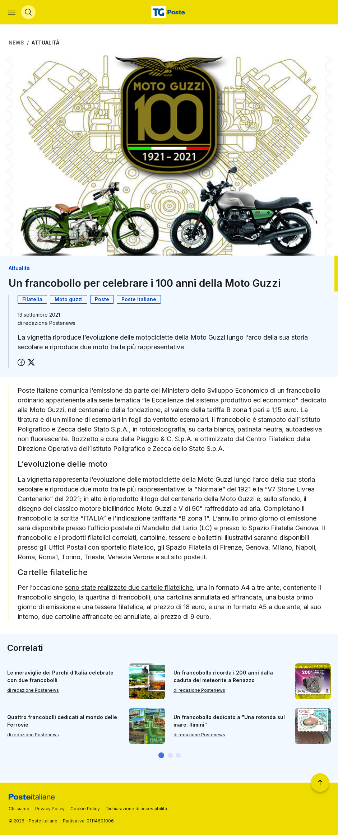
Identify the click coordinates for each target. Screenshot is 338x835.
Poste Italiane (138, 301)
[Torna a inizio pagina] (320, 782)
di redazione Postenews (33, 691)
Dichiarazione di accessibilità (136, 808)
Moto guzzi (69, 301)
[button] (161, 757)
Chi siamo (19, 808)
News (16, 44)
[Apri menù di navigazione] (12, 13)
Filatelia (32, 301)
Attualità (45, 44)
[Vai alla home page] (169, 13)
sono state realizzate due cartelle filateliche (129, 589)
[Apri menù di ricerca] (29, 13)
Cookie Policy (85, 808)
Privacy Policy (50, 808)
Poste (102, 301)
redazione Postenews (49, 324)
